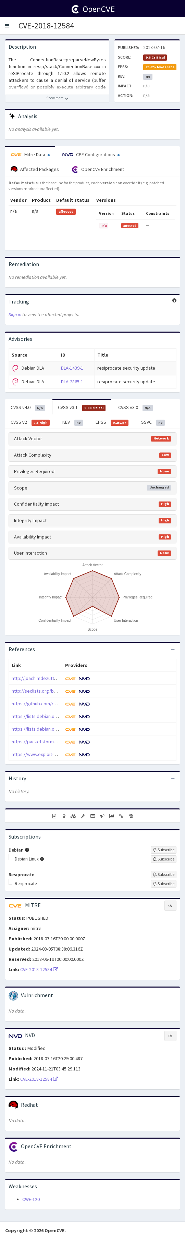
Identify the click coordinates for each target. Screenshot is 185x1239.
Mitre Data (30, 154)
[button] (7, 25)
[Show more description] (57, 98)
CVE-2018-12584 (46, 25)
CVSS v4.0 (28, 407)
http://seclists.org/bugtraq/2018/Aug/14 (53, 691)
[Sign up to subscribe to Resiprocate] (163, 874)
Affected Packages (35, 169)
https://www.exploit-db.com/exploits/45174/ (57, 754)
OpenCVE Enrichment (98, 169)
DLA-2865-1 (72, 382)
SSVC (153, 422)
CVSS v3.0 (135, 407)
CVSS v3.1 (82, 407)
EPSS (112, 422)
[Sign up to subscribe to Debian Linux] (163, 859)
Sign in (15, 314)
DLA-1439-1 (72, 368)
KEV (72, 422)
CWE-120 (31, 1199)
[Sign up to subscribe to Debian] (163, 850)
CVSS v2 (30, 422)
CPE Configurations (91, 154)
